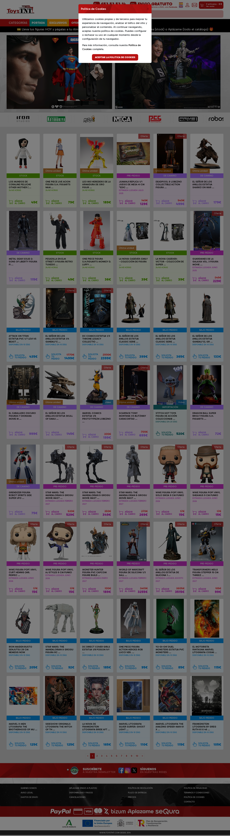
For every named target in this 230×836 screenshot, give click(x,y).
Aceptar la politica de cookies (115, 57)
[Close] (148, 8)
